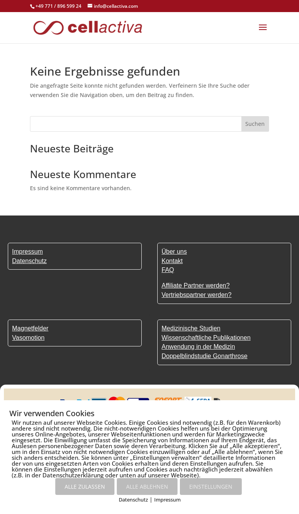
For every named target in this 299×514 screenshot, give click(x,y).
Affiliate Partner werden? (196, 285)
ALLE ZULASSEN (85, 486)
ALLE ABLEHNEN (147, 486)
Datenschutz (133, 499)
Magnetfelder (30, 328)
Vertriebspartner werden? (197, 294)
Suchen (255, 123)
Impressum (167, 499)
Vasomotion (28, 337)
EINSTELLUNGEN (210, 486)
